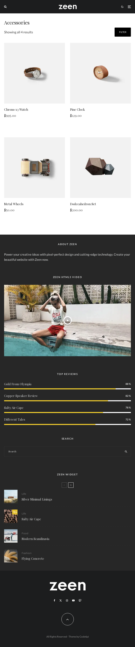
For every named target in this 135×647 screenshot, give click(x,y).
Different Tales (14, 419)
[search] (126, 451)
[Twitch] (80, 600)
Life (24, 493)
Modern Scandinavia (35, 539)
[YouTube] (73, 600)
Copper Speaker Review (21, 396)
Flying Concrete (33, 561)
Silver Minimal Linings (37, 499)
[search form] (62, 451)
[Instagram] (67, 600)
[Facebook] (54, 600)
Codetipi (84, 636)
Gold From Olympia (17, 384)
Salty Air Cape (13, 408)
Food (25, 534)
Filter (122, 32)
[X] (60, 600)
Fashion (27, 555)
